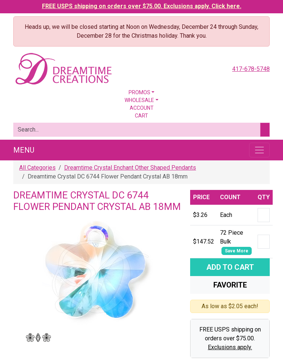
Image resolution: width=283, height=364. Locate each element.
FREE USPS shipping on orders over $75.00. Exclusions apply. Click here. (141, 6)
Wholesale (139, 100)
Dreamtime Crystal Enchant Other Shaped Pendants (130, 167)
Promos (139, 92)
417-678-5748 (251, 68)
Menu (23, 150)
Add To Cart (230, 267)
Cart (141, 116)
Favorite (230, 284)
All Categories (37, 167)
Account (142, 108)
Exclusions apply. (230, 347)
